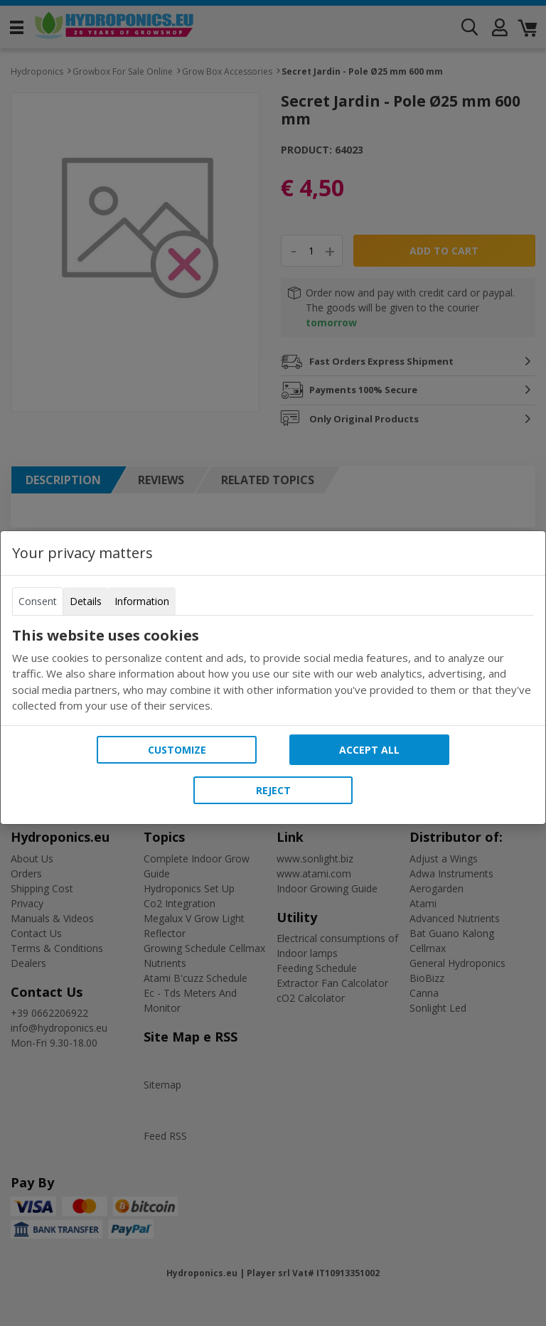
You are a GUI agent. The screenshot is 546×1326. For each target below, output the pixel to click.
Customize (177, 749)
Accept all (369, 749)
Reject (273, 790)
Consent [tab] (37, 601)
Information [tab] (141, 601)
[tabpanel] (273, 670)
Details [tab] (86, 601)
